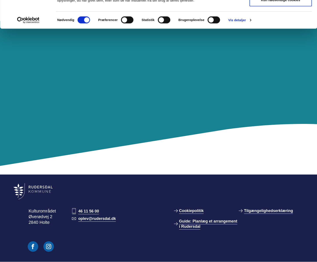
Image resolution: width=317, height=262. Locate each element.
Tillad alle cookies (280, 11)
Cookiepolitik (191, 211)
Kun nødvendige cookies (280, 26)
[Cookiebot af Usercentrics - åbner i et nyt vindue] (28, 46)
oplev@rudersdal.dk (97, 218)
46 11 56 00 (88, 211)
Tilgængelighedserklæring (268, 211)
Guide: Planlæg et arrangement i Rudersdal (208, 224)
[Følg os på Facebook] (33, 246)
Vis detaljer (237, 46)
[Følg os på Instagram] (48, 246)
